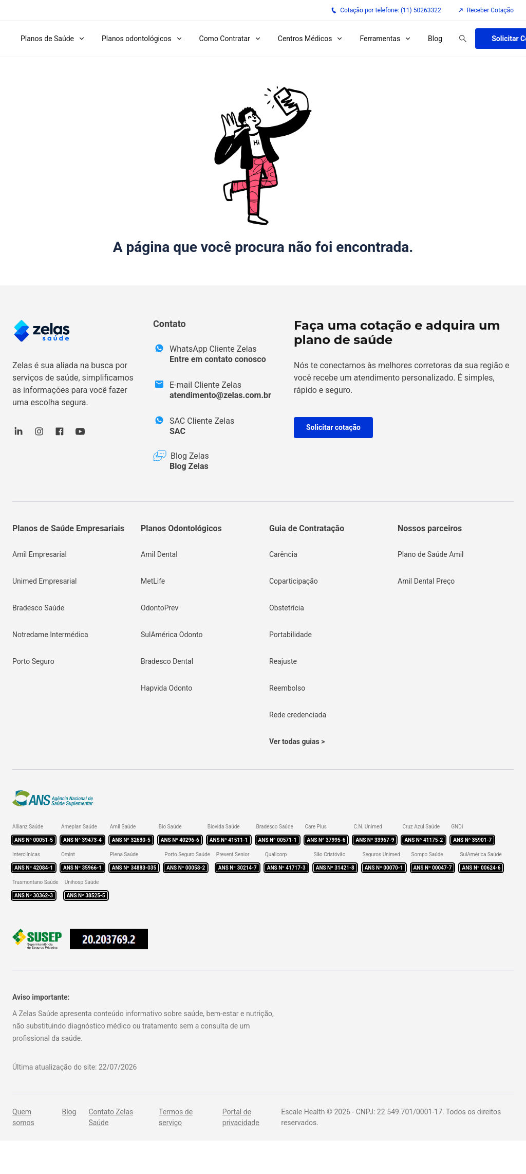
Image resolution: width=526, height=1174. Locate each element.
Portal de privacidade (240, 1117)
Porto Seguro (33, 661)
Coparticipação (293, 581)
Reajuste (283, 661)
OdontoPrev (159, 608)
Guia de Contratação (306, 528)
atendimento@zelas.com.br (220, 395)
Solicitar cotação (333, 427)
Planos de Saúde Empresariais (68, 528)
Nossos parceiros (430, 528)
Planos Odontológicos (181, 528)
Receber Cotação (486, 10)
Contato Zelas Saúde (110, 1117)
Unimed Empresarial (44, 581)
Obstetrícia (286, 608)
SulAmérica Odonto (172, 634)
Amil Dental (159, 554)
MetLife (153, 581)
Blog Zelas (189, 466)
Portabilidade (290, 634)
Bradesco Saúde (38, 608)
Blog (435, 38)
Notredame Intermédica (50, 634)
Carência (283, 554)
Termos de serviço (176, 1117)
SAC (177, 431)
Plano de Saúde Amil (431, 554)
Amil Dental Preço (426, 581)
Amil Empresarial (39, 554)
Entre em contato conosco (218, 359)
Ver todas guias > (297, 741)
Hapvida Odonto (166, 688)
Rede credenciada (297, 715)
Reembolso (287, 688)
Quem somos (23, 1117)
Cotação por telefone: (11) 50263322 (386, 10)
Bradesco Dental (167, 661)
